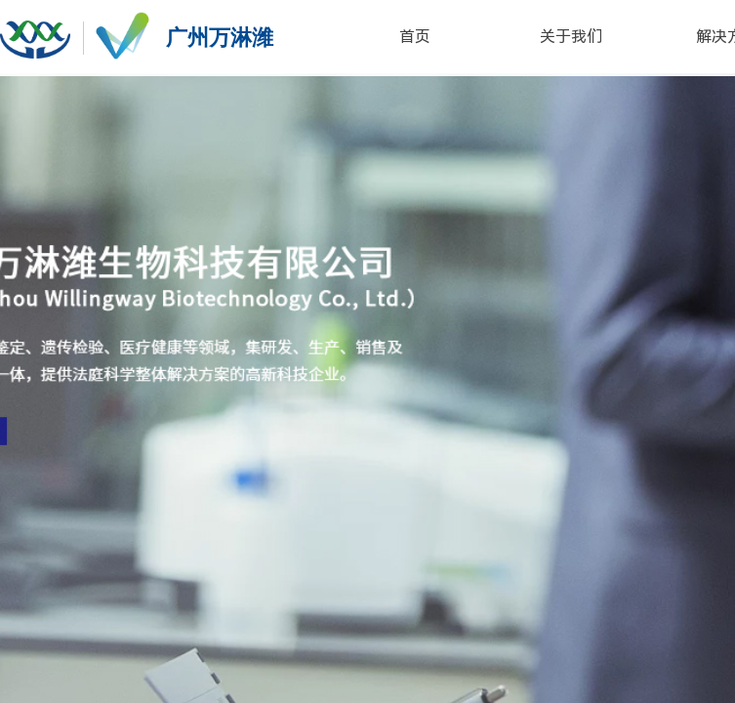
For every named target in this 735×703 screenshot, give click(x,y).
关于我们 (571, 36)
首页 (414, 36)
